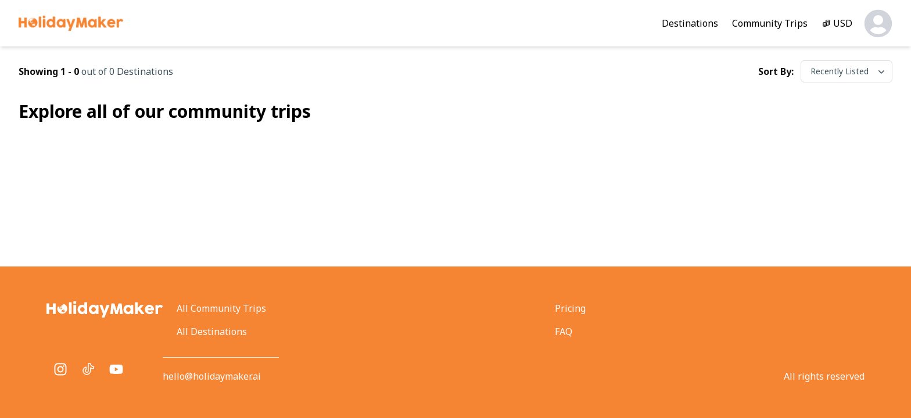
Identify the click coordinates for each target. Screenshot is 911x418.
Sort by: (776, 71)
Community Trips (770, 23)
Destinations (690, 23)
